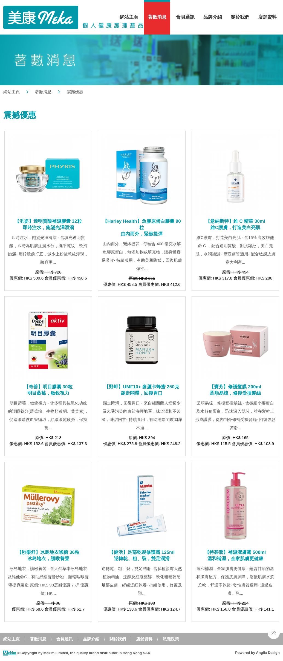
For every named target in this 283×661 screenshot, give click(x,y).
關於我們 (240, 17)
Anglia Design (268, 653)
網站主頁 (129, 17)
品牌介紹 (212, 17)
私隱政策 (171, 639)
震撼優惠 (75, 91)
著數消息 (157, 17)
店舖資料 (267, 17)
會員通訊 (185, 17)
